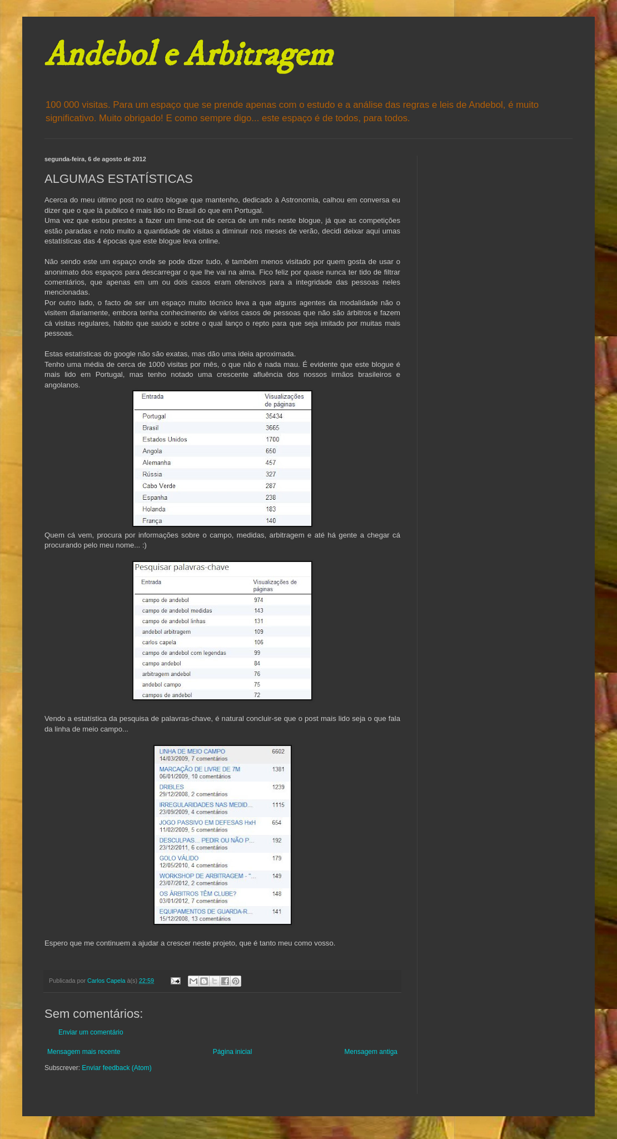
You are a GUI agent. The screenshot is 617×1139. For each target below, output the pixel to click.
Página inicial (232, 1052)
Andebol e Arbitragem (188, 55)
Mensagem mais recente (83, 1052)
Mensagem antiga (371, 1052)
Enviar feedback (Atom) (116, 1068)
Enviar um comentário (90, 1032)
